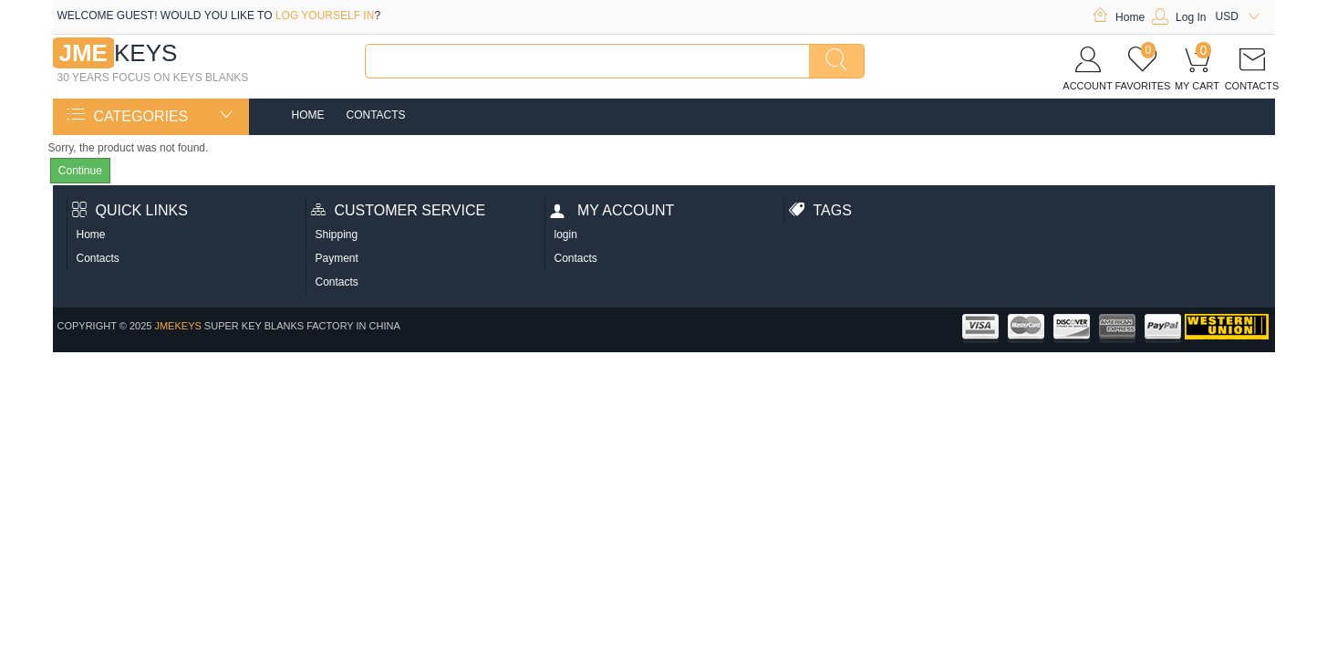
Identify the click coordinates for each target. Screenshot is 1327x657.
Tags (820, 210)
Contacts (376, 115)
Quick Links (130, 210)
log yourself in (324, 15)
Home (1118, 17)
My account (612, 210)
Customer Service (398, 210)
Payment (337, 258)
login (566, 234)
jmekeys (177, 325)
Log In (1179, 17)
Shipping (337, 234)
